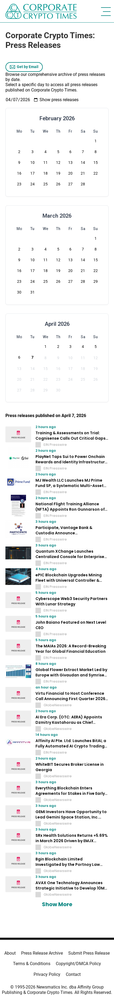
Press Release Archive (42, 953)
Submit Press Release (89, 953)
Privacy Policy (47, 974)
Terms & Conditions (31, 963)
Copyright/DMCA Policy (78, 963)
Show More (57, 904)
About (10, 953)
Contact (73, 974)
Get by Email (24, 67)
